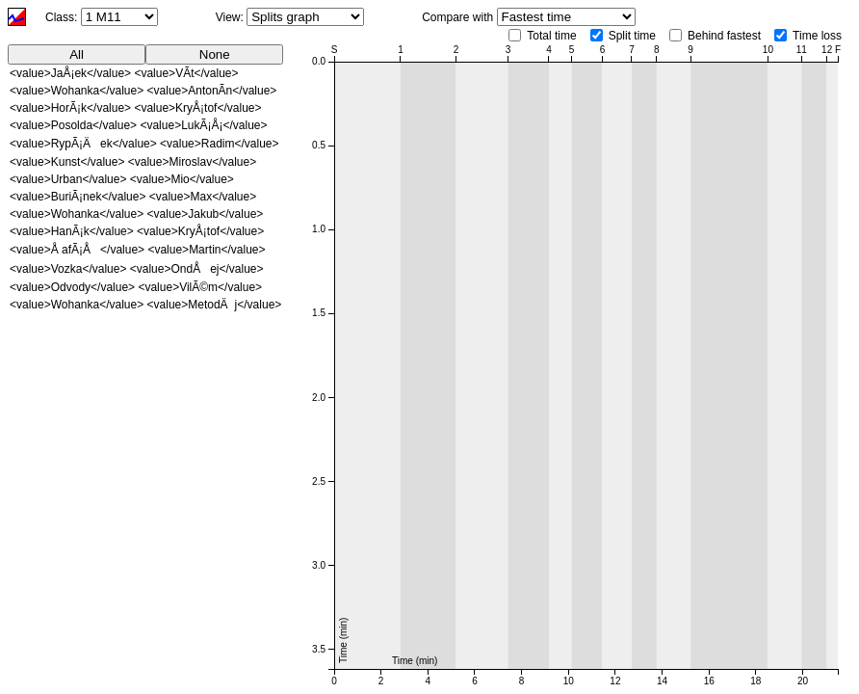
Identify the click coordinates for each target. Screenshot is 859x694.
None (214, 54)
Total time (551, 35)
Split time (632, 35)
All (76, 54)
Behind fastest (724, 35)
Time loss (817, 35)
